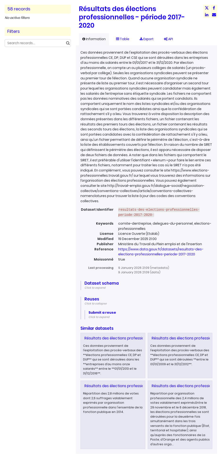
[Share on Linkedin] (206, 14)
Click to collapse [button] (95, 303)
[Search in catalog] (68, 43)
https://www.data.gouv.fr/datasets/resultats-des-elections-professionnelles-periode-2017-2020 (160, 252)
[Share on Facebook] (214, 8)
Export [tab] (147, 39)
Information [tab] (94, 39)
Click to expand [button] (94, 288)
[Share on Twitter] (206, 8)
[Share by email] (214, 14)
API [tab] (168, 39)
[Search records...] (38, 43)
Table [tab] (122, 39)
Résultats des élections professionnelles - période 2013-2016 (138, 338)
